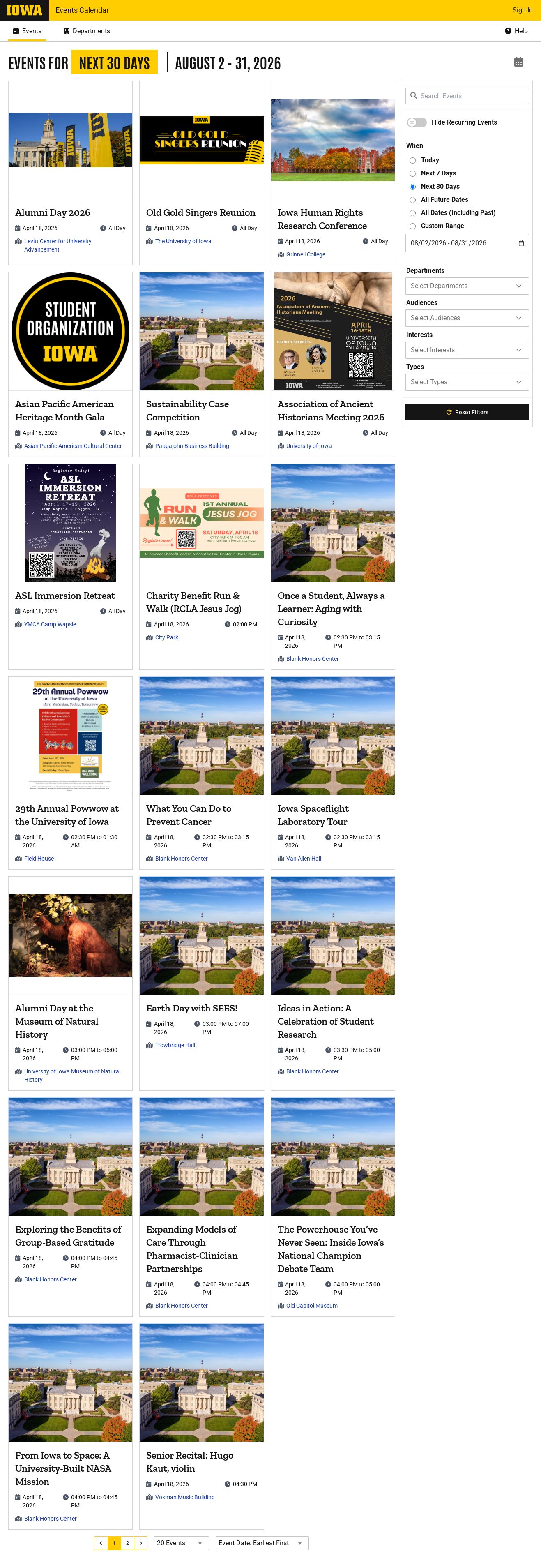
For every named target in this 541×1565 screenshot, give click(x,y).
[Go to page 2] (131, 1543)
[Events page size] (184, 1543)
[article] (71, 173)
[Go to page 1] (117, 1543)
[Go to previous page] (104, 1543)
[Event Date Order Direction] (265, 1543)
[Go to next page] (144, 1543)
